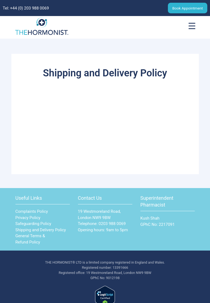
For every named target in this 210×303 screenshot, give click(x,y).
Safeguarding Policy (33, 223)
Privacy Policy (27, 217)
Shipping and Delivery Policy (40, 229)
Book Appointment (187, 8)
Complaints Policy (31, 211)
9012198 (113, 278)
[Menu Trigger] (191, 25)
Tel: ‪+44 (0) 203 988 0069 (26, 8)
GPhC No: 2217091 (157, 224)
